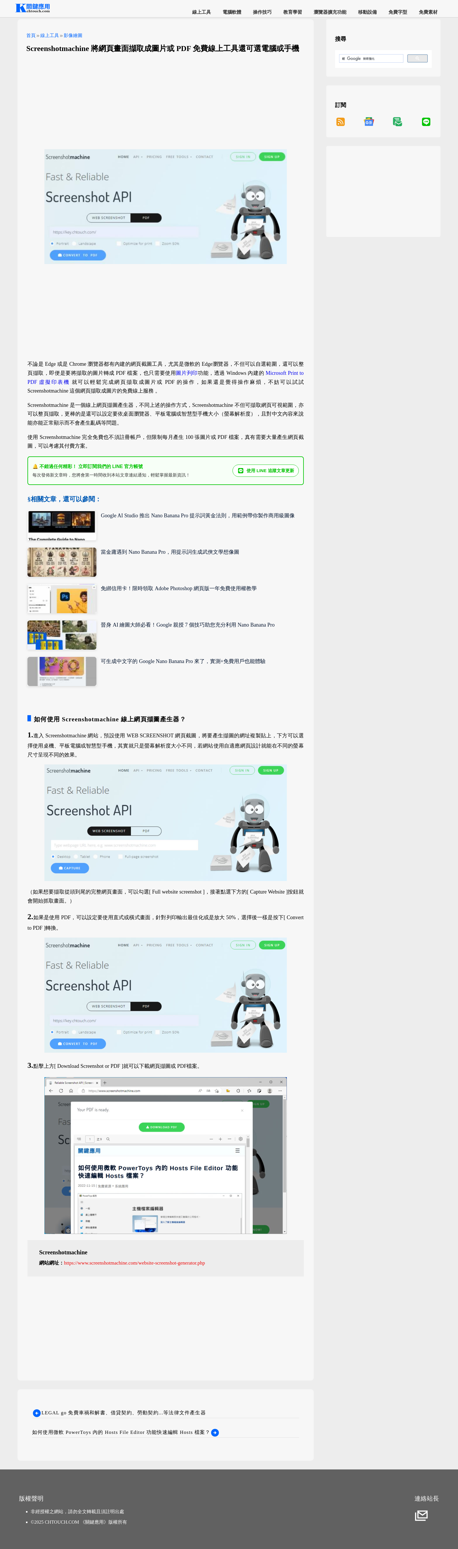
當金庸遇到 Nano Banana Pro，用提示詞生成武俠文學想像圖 (170, 552)
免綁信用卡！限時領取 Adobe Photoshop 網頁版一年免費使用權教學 (179, 588)
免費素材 (428, 12)
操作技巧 (262, 12)
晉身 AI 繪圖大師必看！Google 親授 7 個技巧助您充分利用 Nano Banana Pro (188, 625)
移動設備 (367, 12)
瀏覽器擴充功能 (330, 12)
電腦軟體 (232, 12)
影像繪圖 (73, 35)
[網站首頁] (32, 11)
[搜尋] (370, 58)
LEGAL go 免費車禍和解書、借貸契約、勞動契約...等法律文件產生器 (119, 1413)
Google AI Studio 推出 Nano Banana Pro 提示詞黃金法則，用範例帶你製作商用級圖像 (197, 515)
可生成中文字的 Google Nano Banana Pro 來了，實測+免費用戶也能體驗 (183, 661)
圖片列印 (186, 373)
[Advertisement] (165, 99)
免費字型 (397, 12)
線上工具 (201, 12)
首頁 (31, 35)
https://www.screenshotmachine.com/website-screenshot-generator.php (134, 1263)
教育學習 (292, 12)
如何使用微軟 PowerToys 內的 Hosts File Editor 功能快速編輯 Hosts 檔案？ (126, 1432)
